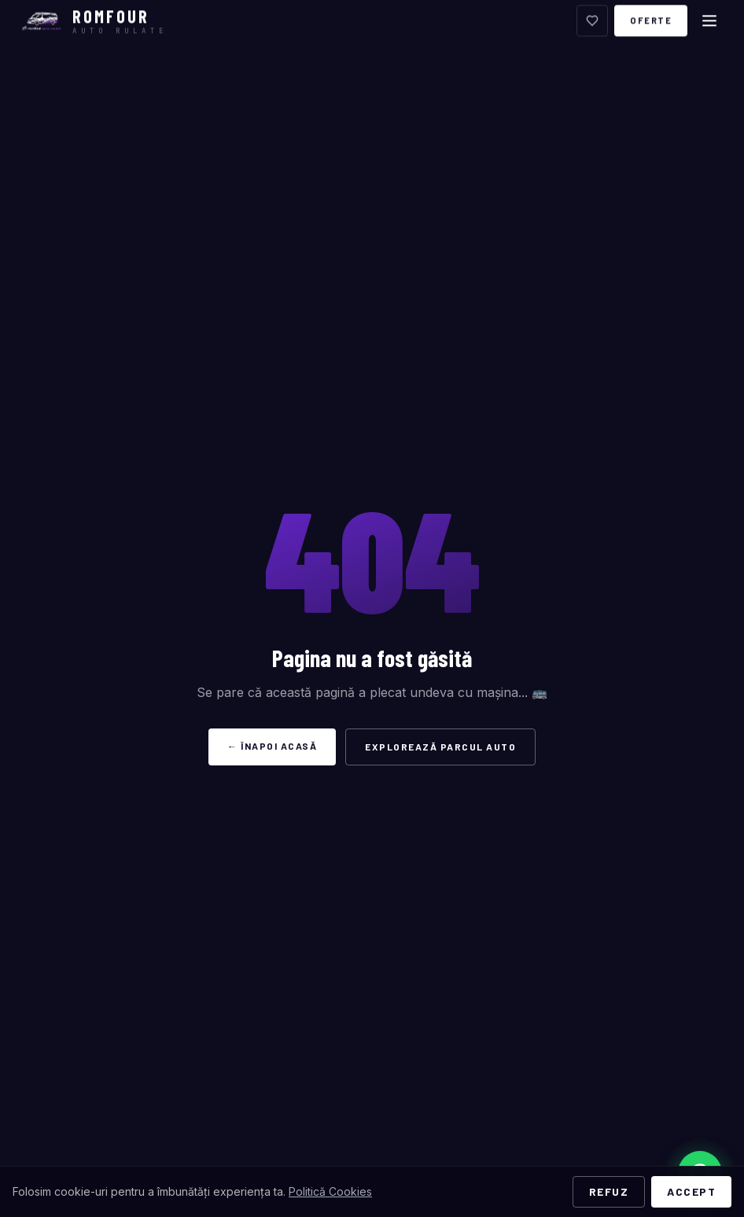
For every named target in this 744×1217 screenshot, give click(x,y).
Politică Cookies (330, 1191)
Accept (691, 1191)
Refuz (609, 1191)
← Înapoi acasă (272, 745)
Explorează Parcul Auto (440, 746)
